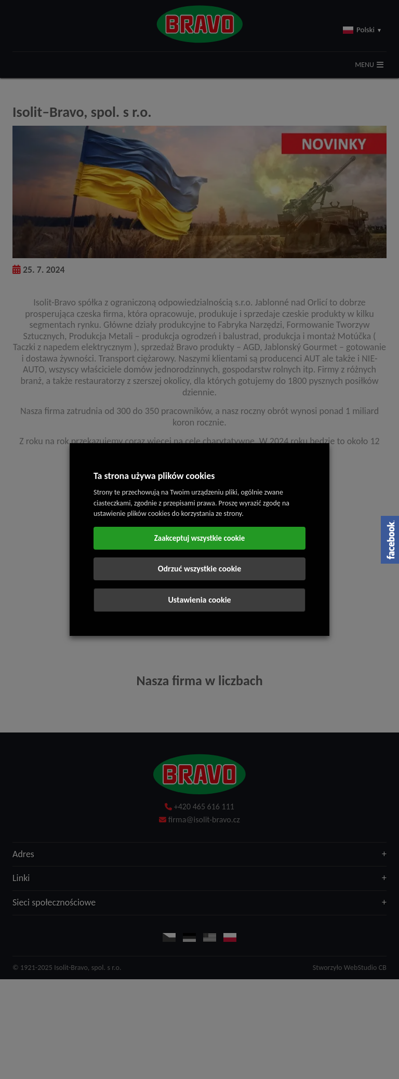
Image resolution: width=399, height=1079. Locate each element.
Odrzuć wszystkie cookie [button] (200, 569)
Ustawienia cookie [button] (199, 600)
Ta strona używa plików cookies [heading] (154, 476)
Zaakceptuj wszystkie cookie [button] (199, 538)
